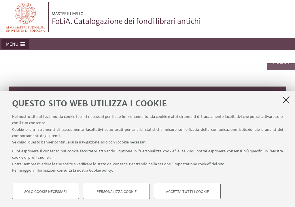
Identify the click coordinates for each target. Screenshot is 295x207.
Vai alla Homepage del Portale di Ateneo (25, 17)
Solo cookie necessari (45, 191)
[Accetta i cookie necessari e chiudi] (286, 99)
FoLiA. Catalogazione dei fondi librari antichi (126, 19)
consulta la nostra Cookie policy (84, 170)
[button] (15, 44)
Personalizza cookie (117, 191)
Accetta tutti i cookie (187, 191)
